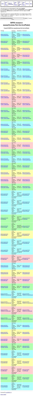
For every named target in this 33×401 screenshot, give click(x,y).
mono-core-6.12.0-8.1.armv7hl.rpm (26, 251)
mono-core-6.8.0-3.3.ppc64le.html (4, 362)
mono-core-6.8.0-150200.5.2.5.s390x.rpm (27, 310)
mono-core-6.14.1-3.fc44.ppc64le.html (5, 49)
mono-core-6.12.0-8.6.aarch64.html (4, 194)
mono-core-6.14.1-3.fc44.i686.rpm (26, 42)
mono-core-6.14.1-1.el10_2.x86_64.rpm (26, 111)
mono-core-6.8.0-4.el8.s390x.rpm (25, 340)
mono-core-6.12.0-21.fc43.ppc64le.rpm (26, 138)
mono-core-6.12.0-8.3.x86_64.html (4, 226)
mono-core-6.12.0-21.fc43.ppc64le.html (5, 138)
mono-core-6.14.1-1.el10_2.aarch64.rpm (26, 69)
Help (31, 3)
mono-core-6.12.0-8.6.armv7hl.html (4, 210)
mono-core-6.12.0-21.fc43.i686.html (4, 132)
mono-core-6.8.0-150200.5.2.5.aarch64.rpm (27, 294)
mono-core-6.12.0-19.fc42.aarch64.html (5, 159)
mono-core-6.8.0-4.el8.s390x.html (4, 340)
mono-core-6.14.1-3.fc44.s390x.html (4, 56)
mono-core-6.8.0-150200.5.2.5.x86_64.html (6, 318)
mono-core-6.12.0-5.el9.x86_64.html (4, 287)
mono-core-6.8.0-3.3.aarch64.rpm (25, 354)
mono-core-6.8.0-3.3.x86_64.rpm (25, 378)
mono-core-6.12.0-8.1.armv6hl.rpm (26, 243)
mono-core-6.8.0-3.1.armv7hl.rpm (25, 386)
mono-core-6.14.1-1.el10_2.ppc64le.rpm (26, 83)
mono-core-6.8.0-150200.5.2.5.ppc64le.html (6, 302)
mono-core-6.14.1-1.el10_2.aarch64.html (5, 69)
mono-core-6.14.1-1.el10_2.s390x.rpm (26, 97)
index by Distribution (10, 4)
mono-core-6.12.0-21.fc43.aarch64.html (5, 125)
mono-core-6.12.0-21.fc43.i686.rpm (26, 132)
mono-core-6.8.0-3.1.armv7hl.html (4, 386)
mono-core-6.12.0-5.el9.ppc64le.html (4, 273)
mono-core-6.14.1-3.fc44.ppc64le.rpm (26, 49)
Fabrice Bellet (3, 394)
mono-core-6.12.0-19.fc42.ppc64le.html (5, 173)
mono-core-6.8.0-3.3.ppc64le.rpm (25, 362)
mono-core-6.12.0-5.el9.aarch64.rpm (26, 266)
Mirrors (27, 3)
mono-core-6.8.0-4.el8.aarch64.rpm (26, 326)
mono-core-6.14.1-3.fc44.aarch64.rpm (26, 35)
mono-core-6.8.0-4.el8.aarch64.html (4, 326)
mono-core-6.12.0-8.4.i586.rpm (26, 218)
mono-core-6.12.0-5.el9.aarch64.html (4, 266)
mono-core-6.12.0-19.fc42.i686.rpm (26, 166)
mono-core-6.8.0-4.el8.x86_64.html (4, 347)
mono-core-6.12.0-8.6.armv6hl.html (4, 202)
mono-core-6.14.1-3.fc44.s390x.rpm (26, 56)
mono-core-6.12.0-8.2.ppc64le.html (4, 234)
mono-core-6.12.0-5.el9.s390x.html (4, 280)
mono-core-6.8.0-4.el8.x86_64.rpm (25, 347)
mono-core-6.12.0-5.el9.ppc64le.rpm (26, 273)
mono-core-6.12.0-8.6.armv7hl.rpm (26, 210)
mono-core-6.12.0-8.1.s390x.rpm (26, 259)
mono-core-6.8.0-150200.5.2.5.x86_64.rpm (27, 318)
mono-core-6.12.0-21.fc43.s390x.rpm (26, 145)
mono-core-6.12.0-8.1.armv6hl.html (4, 243)
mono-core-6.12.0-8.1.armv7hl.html (4, 251)
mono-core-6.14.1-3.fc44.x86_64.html (4, 62)
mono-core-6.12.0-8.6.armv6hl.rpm (26, 202)
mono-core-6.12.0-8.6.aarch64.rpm (26, 194)
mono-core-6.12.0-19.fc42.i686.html (4, 166)
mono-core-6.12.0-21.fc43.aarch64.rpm (26, 125)
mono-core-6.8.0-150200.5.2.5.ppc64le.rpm (27, 302)
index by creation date (19, 3)
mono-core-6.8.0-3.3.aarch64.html (4, 354)
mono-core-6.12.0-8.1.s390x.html (4, 259)
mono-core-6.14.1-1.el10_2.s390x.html (5, 97)
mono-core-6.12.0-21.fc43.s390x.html (4, 145)
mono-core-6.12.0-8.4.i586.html (4, 218)
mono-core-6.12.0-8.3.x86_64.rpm (26, 226)
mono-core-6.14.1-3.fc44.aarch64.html (5, 35)
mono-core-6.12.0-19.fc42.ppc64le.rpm (26, 173)
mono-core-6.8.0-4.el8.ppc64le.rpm (26, 333)
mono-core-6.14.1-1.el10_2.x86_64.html (5, 111)
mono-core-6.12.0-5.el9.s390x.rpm (26, 280)
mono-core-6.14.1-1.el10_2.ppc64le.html (5, 83)
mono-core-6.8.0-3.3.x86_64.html (4, 378)
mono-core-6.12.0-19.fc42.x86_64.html (5, 187)
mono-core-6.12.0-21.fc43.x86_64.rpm (26, 152)
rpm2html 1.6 (8, 392)
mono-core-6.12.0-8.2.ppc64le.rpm (26, 234)
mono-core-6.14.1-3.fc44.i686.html (4, 42)
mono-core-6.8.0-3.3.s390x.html (4, 370)
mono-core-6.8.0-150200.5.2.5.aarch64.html (6, 294)
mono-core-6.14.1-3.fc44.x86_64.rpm (26, 62)
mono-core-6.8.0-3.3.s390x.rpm (25, 370)
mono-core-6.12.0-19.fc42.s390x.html (4, 180)
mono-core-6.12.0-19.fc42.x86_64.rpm (26, 187)
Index (2, 3)
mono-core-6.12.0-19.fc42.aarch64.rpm (26, 159)
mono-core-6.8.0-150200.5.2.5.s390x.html (6, 310)
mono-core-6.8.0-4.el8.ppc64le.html (4, 333)
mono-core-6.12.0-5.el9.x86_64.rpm (26, 287)
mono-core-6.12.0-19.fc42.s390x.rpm (26, 180)
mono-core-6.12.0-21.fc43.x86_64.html (5, 152)
